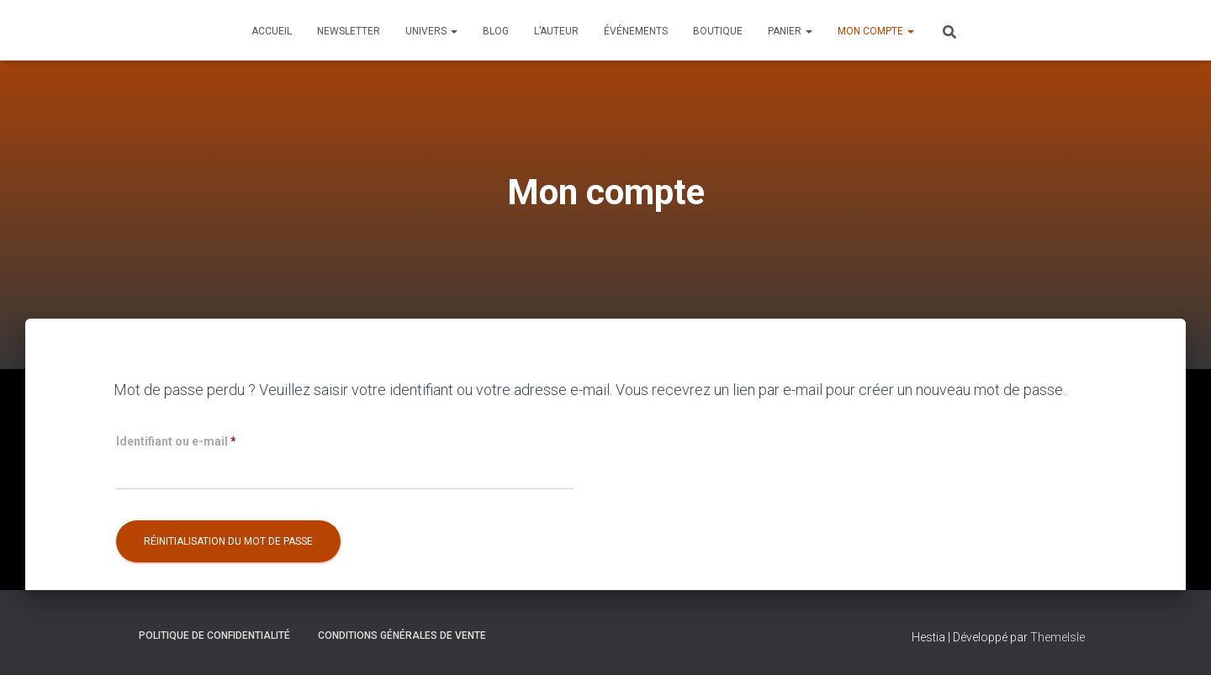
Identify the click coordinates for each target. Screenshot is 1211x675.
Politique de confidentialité (214, 635)
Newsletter (348, 31)
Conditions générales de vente (402, 635)
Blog (496, 31)
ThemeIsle (1057, 637)
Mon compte (876, 31)
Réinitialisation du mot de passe (228, 541)
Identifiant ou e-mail (207, 439)
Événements (636, 31)
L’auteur (556, 31)
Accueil (271, 31)
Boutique (718, 31)
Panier (790, 31)
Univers (431, 31)
